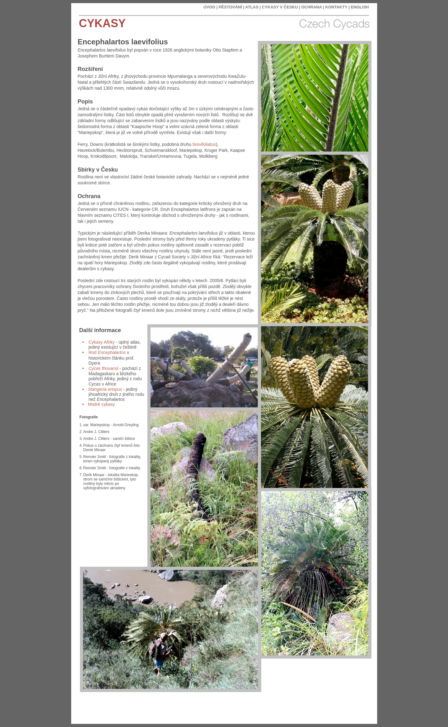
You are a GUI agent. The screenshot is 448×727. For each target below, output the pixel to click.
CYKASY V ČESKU (280, 7)
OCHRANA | (312, 7)
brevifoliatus (204, 144)
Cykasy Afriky (101, 342)
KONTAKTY (336, 7)
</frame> (346, 708)
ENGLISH (360, 7)
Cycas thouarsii (103, 368)
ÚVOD (209, 7)
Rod (107, 352)
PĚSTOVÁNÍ (230, 7)
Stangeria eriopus (105, 389)
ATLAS (251, 7)
